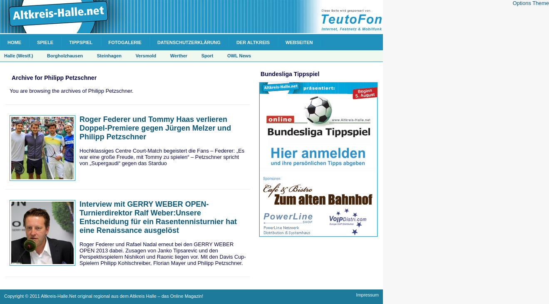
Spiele (45, 42)
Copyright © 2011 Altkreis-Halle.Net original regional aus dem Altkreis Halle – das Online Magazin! (103, 296)
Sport (207, 55)
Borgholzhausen (65, 55)
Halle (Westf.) (18, 55)
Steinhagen (109, 55)
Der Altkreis (253, 42)
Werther (178, 55)
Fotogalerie (125, 42)
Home (14, 42)
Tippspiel (80, 42)
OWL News (239, 55)
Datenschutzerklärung (189, 42)
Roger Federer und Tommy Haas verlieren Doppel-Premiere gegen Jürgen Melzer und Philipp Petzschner (155, 128)
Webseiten (299, 42)
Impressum (367, 294)
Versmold (146, 55)
